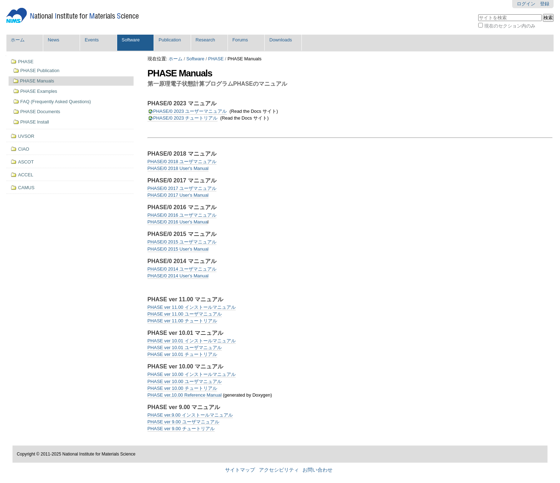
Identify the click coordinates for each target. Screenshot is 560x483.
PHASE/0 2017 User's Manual (178, 195)
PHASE (216, 58)
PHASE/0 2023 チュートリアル (185, 118)
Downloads (280, 39)
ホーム (18, 39)
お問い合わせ (317, 470)
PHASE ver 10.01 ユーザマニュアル (185, 347)
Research (205, 39)
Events (92, 39)
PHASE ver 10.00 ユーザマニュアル (185, 381)
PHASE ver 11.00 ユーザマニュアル (185, 314)
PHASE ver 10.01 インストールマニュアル (192, 340)
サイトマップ (240, 470)
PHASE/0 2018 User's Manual (178, 168)
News (53, 39)
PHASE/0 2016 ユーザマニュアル (182, 215)
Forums (240, 39)
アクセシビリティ (279, 470)
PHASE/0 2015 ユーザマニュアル (182, 242)
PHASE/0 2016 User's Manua (178, 222)
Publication (170, 39)
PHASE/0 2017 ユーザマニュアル (182, 188)
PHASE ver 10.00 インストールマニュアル (192, 374)
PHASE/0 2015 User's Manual (178, 249)
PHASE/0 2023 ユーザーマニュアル (190, 111)
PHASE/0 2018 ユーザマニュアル (182, 161)
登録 (544, 3)
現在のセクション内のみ (509, 26)
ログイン (526, 3)
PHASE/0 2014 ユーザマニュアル (182, 269)
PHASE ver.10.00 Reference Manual (185, 395)
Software (131, 39)
